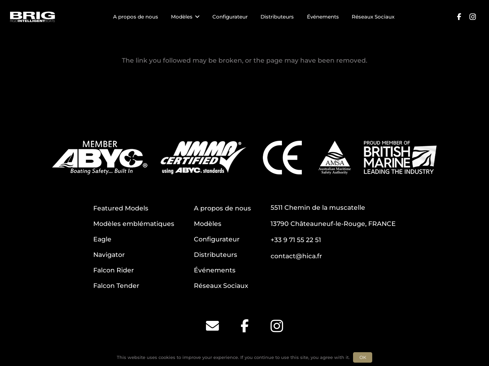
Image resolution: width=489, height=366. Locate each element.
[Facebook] (459, 17)
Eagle (102, 239)
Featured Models (120, 208)
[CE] (282, 157)
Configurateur (217, 239)
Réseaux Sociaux (221, 285)
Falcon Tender (116, 285)
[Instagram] (472, 17)
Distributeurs (215, 255)
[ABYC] (99, 157)
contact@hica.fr (296, 256)
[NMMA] (203, 157)
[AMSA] (334, 157)
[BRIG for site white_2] (32, 17)
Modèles (207, 224)
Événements (215, 270)
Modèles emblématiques (133, 224)
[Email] (212, 326)
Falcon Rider (113, 270)
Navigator (109, 255)
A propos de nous (222, 208)
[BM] (400, 157)
